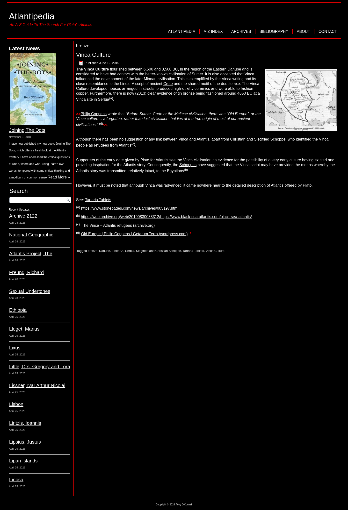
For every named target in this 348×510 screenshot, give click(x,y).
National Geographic (31, 234)
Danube (104, 251)
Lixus (15, 347)
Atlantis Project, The (30, 253)
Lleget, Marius (24, 329)
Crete (168, 84)
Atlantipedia (31, 16)
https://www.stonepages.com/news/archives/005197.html (129, 208)
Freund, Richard (26, 272)
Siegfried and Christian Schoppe (158, 251)
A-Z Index (213, 31)
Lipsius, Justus (25, 442)
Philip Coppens (93, 114)
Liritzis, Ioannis (25, 423)
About (303, 31)
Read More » (59, 177)
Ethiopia (18, 310)
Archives (241, 31)
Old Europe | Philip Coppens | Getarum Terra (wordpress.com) (134, 234)
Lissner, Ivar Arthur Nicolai (37, 385)
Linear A (117, 251)
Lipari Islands (23, 460)
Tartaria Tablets (98, 200)
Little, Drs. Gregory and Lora (39, 366)
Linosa (16, 479)
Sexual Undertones (29, 291)
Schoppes (187, 165)
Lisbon (16, 404)
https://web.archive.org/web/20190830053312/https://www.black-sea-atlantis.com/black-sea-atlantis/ (166, 217)
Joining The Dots (27, 130)
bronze (92, 251)
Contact (328, 31)
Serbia (129, 251)
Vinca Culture (93, 54)
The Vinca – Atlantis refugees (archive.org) (118, 225)
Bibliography (274, 31)
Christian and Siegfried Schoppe (257, 139)
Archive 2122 (23, 216)
